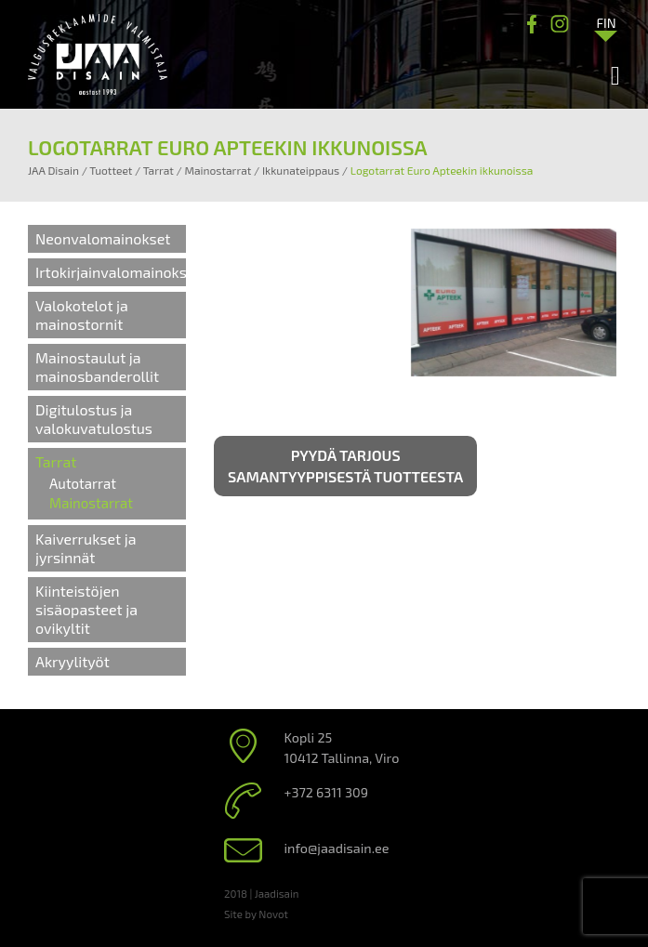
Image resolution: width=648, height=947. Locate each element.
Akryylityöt (72, 661)
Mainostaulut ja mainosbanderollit (97, 367)
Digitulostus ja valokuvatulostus (93, 419)
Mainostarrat (91, 502)
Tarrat (55, 461)
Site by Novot (256, 913)
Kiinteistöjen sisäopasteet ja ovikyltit (86, 609)
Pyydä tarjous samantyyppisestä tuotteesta (345, 465)
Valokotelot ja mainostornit (81, 314)
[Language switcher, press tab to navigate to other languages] (606, 22)
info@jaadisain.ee (337, 848)
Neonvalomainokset (102, 238)
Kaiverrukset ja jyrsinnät (85, 548)
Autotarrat (82, 483)
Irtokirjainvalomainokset (118, 272)
